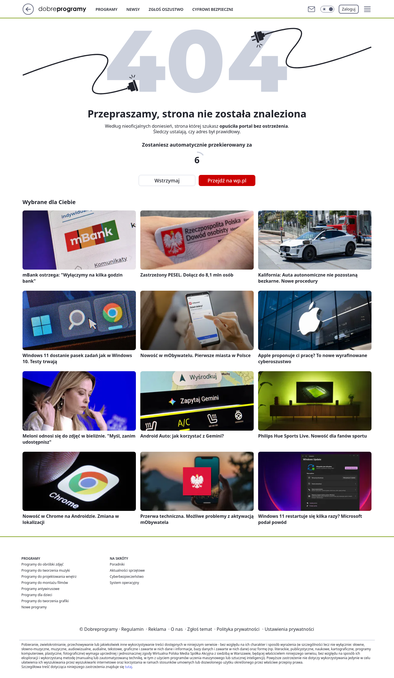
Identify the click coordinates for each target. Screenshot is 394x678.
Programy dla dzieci (36, 594)
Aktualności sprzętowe (127, 570)
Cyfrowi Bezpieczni (212, 9)
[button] (367, 9)
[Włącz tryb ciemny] (327, 9)
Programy (107, 9)
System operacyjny (124, 582)
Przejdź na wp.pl (227, 180)
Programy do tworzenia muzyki (45, 570)
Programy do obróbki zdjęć (42, 564)
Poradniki (117, 564)
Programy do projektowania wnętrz (48, 576)
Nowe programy (34, 607)
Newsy (133, 9)
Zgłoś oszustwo (166, 9)
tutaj (128, 666)
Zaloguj (349, 9)
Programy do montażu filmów (44, 582)
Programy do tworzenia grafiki (45, 601)
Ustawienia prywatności (288, 629)
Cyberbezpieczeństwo (127, 576)
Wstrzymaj (166, 180)
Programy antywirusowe (40, 588)
